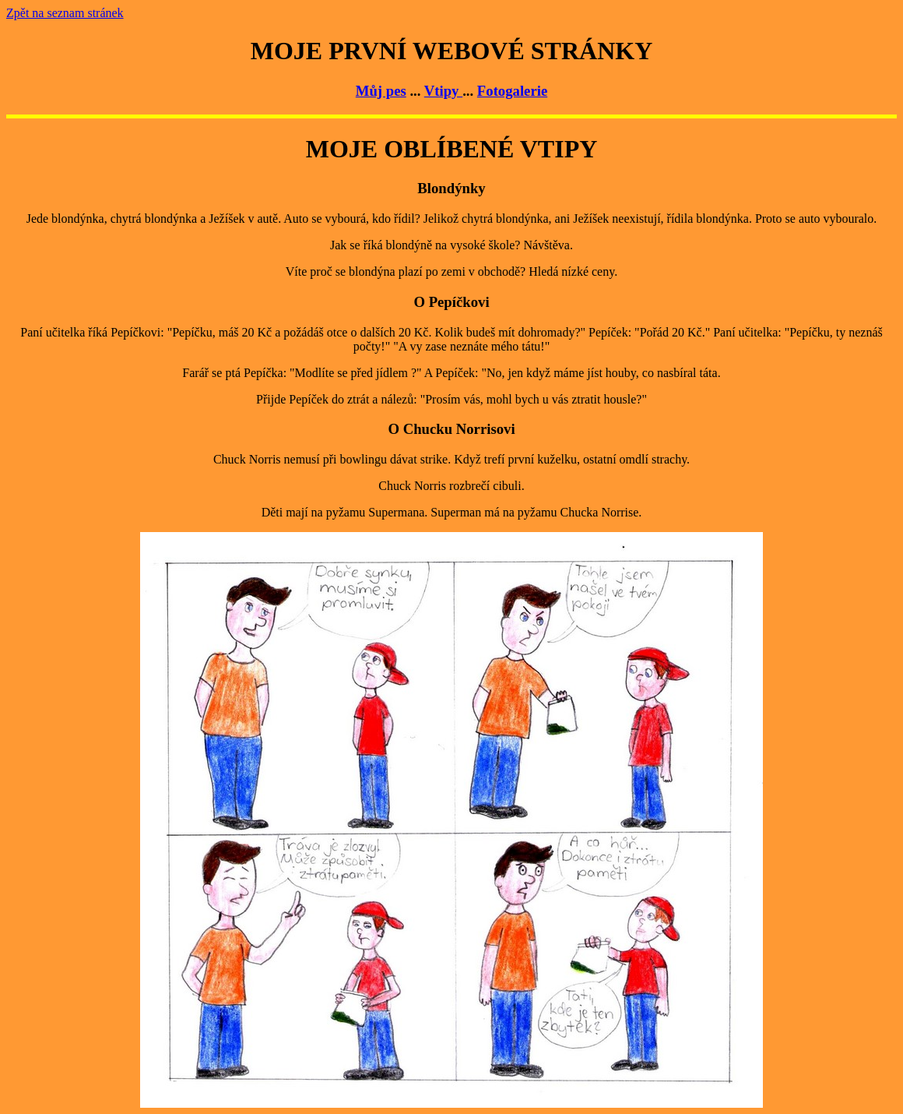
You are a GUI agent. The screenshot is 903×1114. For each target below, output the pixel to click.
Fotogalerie (512, 91)
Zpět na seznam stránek (65, 12)
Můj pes (381, 91)
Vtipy (443, 91)
